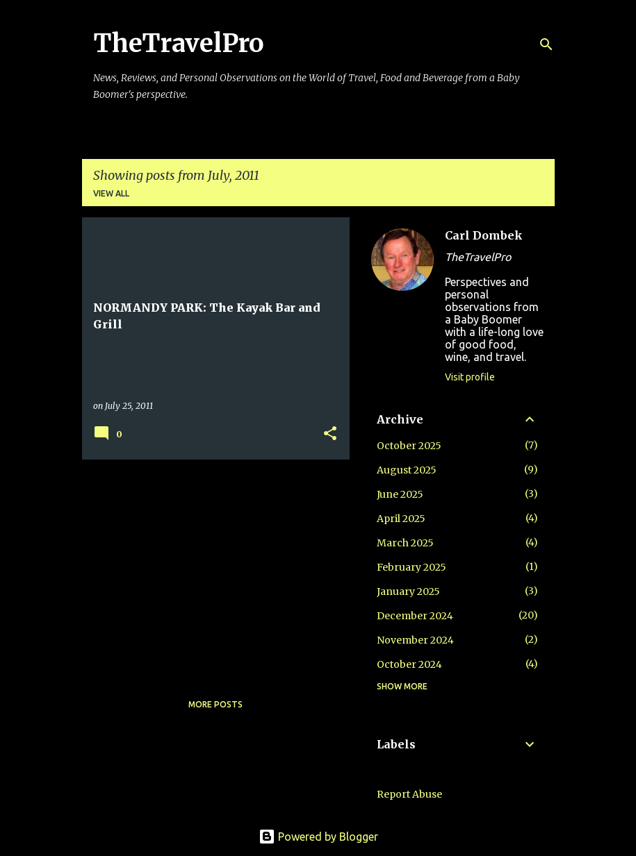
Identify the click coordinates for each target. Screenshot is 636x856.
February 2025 (411, 567)
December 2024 (415, 616)
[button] (330, 434)
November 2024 (415, 640)
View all (111, 193)
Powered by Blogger (318, 836)
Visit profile (470, 377)
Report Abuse (409, 794)
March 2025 (405, 543)
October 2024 (409, 664)
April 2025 (401, 518)
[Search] (546, 44)
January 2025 (408, 591)
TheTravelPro (178, 43)
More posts (215, 704)
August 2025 (407, 470)
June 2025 (400, 494)
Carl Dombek (484, 235)
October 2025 (409, 445)
